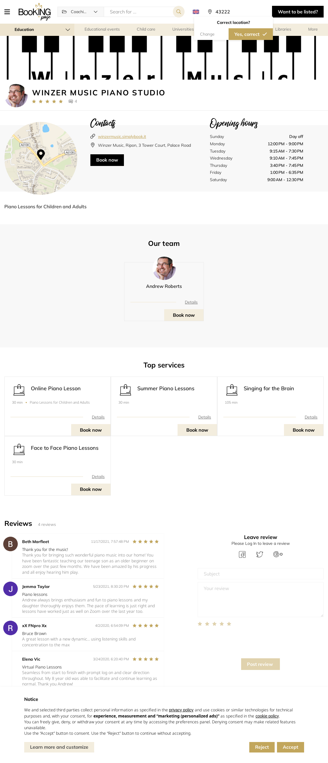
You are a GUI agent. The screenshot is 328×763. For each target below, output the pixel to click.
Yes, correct (246, 34)
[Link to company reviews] (47, 101)
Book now (107, 160)
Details (191, 302)
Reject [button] (262, 747)
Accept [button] (290, 747)
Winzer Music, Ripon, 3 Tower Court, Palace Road (144, 145)
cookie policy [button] (267, 716)
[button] (9, 12)
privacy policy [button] (181, 710)
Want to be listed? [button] (298, 12)
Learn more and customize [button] (59, 747)
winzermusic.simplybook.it (122, 136)
